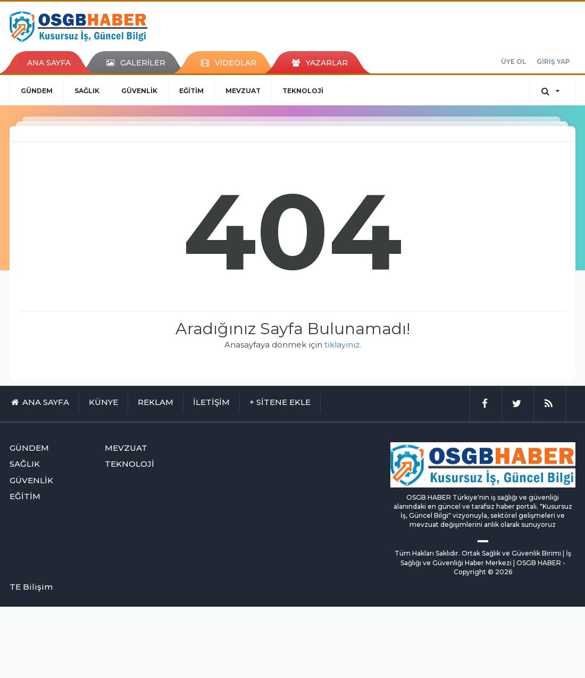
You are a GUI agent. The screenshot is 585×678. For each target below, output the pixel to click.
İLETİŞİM (211, 402)
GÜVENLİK (139, 91)
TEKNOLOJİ (302, 91)
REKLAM (155, 402)
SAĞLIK (86, 91)
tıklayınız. (342, 345)
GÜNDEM (37, 91)
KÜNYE (103, 402)
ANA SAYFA (49, 63)
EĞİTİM (191, 91)
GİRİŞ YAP (553, 61)
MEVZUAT (243, 91)
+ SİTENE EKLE (280, 402)
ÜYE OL (513, 61)
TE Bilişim (31, 587)
